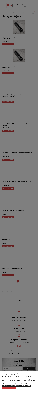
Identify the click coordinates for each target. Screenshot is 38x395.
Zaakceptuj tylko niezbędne (11, 385)
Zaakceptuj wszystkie (9, 387)
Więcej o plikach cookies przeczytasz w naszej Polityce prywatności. (16, 383)
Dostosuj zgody (25, 385)
